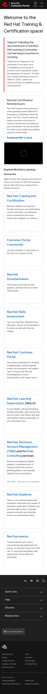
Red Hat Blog (30, 661)
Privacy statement (8, 681)
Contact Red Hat (8, 661)
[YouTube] (31, 582)
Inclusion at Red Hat (9, 664)
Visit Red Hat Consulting (28, 481)
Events (4, 657)
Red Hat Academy (19, 494)
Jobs (27, 654)
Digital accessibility (32, 684)
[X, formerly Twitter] (43, 580)
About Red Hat (7, 654)
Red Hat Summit (8, 667)
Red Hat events (17, 536)
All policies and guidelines (11, 684)
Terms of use (29, 681)
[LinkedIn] (25, 582)
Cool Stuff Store (31, 664)
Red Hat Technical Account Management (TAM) (22, 446)
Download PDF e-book (19, 137)
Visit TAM (11, 481)
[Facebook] (37, 582)
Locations (28, 657)
